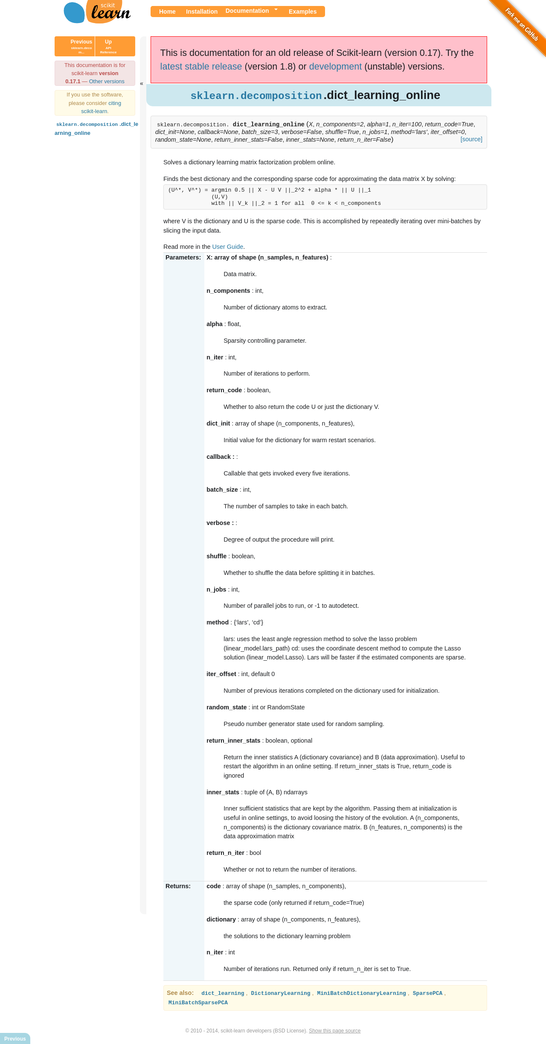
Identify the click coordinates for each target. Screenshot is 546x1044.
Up (108, 46)
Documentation (247, 10)
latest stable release (201, 66)
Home (167, 11)
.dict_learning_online (96, 128)
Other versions (107, 81)
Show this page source (334, 1030)
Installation (202, 11)
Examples (303, 11)
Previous (82, 46)
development (335, 66)
